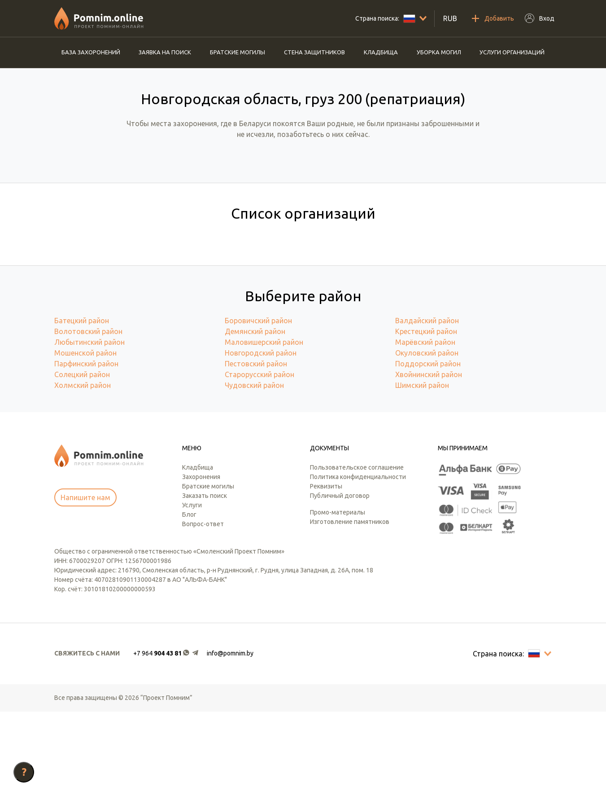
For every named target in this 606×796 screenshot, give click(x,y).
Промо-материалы (337, 596)
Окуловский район (426, 437)
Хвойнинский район (428, 459)
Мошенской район (85, 437)
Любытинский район (89, 426)
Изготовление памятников (349, 606)
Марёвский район (425, 426)
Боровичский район (258, 405)
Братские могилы (237, 52)
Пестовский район (256, 448)
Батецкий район (81, 405)
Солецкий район (82, 459)
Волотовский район (88, 416)
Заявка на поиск (165, 52)
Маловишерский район (264, 426)
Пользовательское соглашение (357, 551)
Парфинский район (86, 448)
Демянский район (255, 416)
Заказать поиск (204, 580)
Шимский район (422, 470)
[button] (166, 738)
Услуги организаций (512, 52)
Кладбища (381, 52)
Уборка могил (439, 52)
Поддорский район (428, 448)
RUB (450, 18)
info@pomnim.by (230, 737)
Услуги (192, 589)
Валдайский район (427, 405)
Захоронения (201, 561)
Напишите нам (85, 582)
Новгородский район (260, 437)
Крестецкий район (426, 416)
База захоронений (90, 52)
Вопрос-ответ (203, 608)
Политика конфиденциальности (358, 561)
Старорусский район (259, 459)
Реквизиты (326, 570)
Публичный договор (340, 580)
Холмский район (82, 470)
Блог (189, 598)
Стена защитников (314, 52)
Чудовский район (254, 470)
